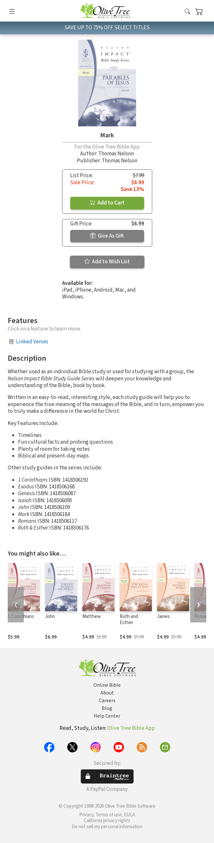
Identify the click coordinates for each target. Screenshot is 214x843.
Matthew (91, 616)
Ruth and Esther (129, 619)
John (50, 616)
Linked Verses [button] (32, 342)
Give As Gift (107, 236)
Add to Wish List (107, 262)
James (163, 616)
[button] (187, 12)
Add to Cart (107, 203)
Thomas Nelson (116, 154)
